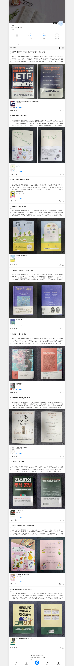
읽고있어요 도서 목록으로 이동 (17, 35)
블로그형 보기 (59, 48)
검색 (56, 1)
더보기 (60, 1)
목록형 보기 (63, 48)
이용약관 (38, 657)
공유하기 (63, 110)
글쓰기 (37, 662)
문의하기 (43, 657)
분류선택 (11, 48)
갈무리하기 (60, 110)
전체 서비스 (63, 1)
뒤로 (11, 1)
